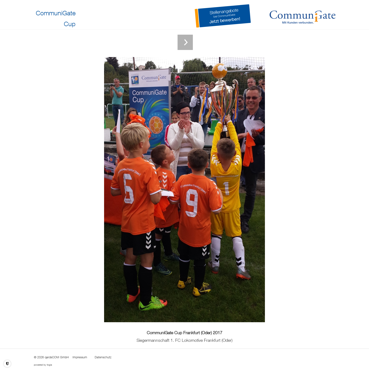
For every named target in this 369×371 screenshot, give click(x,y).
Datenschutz (103, 357)
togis (49, 364)
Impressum (80, 357)
